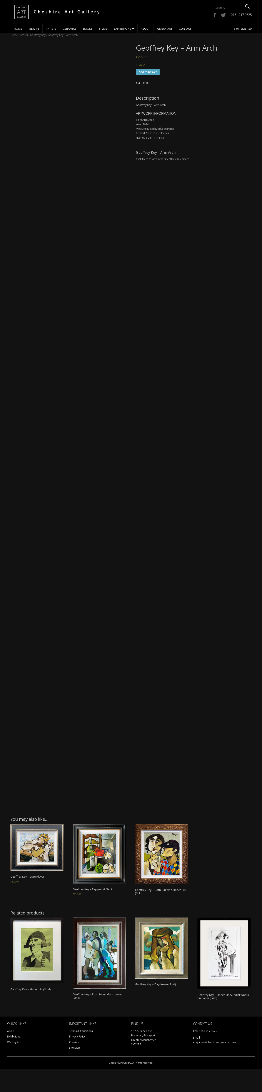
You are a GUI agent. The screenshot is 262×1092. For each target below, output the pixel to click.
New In (34, 29)
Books (87, 29)
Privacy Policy (77, 1059)
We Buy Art (164, 29)
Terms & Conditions (81, 1053)
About (145, 29)
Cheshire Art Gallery (120, 1085)
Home (18, 29)
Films (103, 29)
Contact (185, 29)
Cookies (74, 1064)
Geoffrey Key (38, 35)
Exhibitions (124, 29)
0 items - (243, 29)
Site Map (74, 1070)
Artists (51, 29)
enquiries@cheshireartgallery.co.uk (214, 1064)
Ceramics (69, 29)
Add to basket (148, 72)
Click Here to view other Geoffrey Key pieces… (163, 159)
